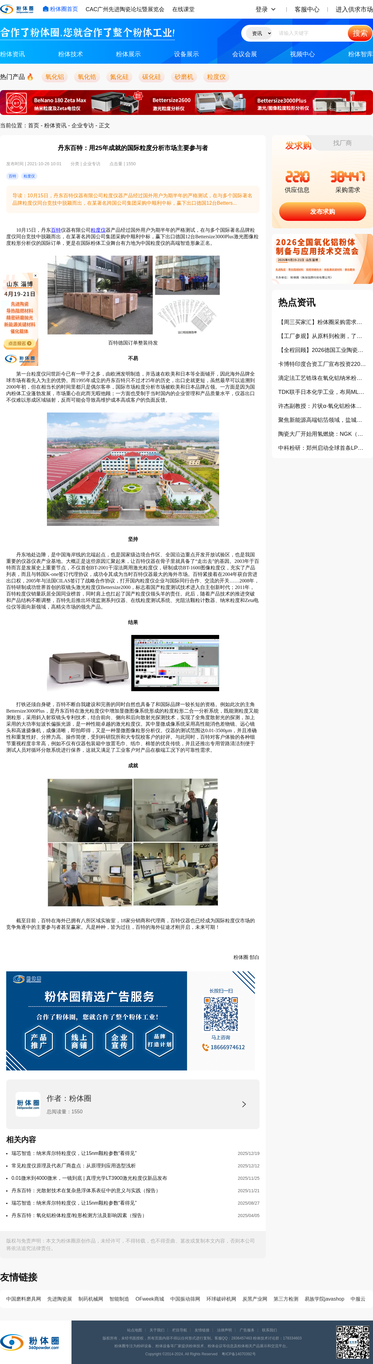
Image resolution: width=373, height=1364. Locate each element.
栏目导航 (179, 1330)
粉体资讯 (12, 54)
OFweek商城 (150, 1299)
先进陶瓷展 (59, 1299)
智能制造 (119, 1299)
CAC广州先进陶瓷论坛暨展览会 (124, 9)
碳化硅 (151, 76)
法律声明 (224, 1330)
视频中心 (302, 54)
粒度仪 (216, 76)
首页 (33, 125)
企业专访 (82, 125)
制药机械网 (90, 1299)
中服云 (358, 1299)
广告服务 (247, 1330)
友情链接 (202, 1330)
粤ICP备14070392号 (239, 1354)
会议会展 (244, 54)
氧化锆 (87, 76)
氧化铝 (54, 76)
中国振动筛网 (185, 1299)
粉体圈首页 (60, 9)
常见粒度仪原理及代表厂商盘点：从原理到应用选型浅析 (74, 1165)
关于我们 (157, 1330)
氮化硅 (119, 76)
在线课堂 (183, 9)
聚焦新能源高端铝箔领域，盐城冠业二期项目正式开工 (322, 420)
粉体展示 (128, 54)
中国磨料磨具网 (23, 1299)
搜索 (360, 33)
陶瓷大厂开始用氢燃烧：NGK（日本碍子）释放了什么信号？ (322, 434)
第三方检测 (286, 1299)
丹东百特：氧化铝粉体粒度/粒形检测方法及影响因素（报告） (79, 1215)
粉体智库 (360, 54)
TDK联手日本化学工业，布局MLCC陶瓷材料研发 (322, 392)
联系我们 (269, 1330)
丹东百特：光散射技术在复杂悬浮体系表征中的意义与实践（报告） (86, 1190)
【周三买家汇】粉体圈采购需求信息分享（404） (322, 322)
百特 (56, 230)
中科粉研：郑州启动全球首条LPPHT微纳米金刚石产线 (322, 448)
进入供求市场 (354, 9)
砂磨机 (184, 76)
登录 (262, 9)
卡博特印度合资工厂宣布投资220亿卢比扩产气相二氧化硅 (322, 364)
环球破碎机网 (221, 1299)
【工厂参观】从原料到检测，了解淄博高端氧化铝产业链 (322, 336)
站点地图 (134, 1330)
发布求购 (322, 211)
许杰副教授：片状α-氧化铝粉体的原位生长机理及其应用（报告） (322, 406)
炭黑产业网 (254, 1299)
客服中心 (307, 9)
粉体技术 (70, 54)
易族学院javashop (324, 1299)
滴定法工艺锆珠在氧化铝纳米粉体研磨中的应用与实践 (322, 378)
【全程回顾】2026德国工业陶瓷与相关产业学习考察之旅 (322, 350)
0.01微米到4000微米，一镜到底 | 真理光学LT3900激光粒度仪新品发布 (89, 1178)
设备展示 (186, 54)
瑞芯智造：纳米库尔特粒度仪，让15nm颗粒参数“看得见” (74, 1153)
